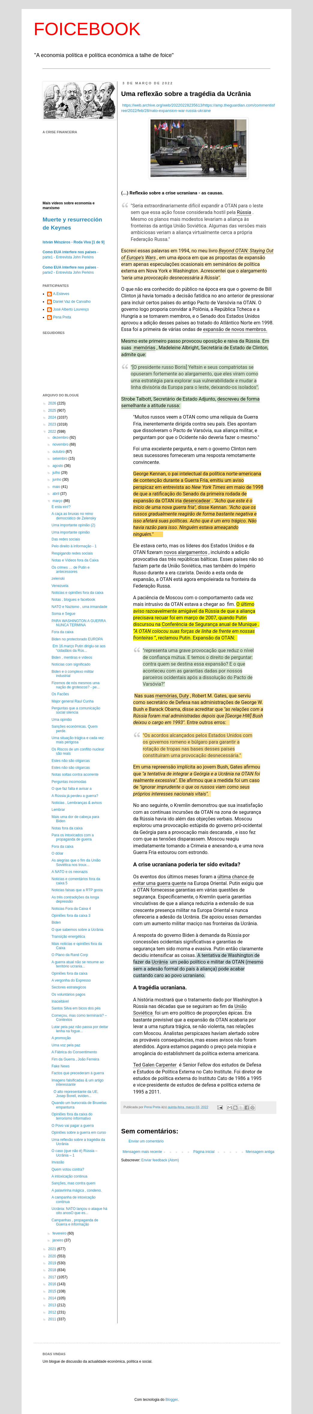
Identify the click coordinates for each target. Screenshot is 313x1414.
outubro (59, 452)
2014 (52, 1298)
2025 (52, 410)
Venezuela (60, 586)
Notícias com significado (71, 664)
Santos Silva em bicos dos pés (76, 1008)
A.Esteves (61, 294)
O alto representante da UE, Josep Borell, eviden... (75, 1094)
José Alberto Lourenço (71, 309)
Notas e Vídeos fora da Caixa (75, 560)
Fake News (61, 1066)
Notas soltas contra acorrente (75, 774)
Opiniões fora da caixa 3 (71, 915)
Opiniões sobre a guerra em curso (79, 1132)
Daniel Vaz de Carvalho (72, 301)
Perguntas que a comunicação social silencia (76, 710)
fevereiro (59, 1233)
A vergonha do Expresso (71, 980)
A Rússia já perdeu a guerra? (75, 796)
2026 (52, 403)
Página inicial (204, 1152)
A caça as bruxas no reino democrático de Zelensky (74, 516)
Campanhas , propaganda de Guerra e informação (75, 1222)
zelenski (58, 578)
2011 (52, 1319)
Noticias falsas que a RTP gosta (77, 890)
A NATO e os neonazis (70, 872)
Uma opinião (62, 720)
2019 (52, 1263)
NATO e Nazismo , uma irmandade (79, 607)
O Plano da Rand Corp (70, 955)
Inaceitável (60, 1001)
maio (56, 487)
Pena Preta (62, 317)
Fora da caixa (62, 632)
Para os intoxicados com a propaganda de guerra (73, 837)
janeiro (58, 1240)
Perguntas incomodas (69, 782)
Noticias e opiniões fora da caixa (77, 593)
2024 (52, 417)
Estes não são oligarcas (71, 761)
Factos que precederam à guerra (78, 1073)
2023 (52, 424)
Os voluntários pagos (68, 994)
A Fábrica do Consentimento (74, 1052)
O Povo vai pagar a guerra (73, 1126)
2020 (52, 1256)
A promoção (61, 1038)
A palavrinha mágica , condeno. (77, 1190)
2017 (52, 1277)
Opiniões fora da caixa (69, 973)
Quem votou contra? (68, 1169)
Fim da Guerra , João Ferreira (75, 1059)
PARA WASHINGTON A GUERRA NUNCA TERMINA (79, 623)
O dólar (57, 853)
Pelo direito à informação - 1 (74, 546)
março (58, 501)
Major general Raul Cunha (73, 701)
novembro (61, 444)
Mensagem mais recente (142, 1152)
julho (56, 473)
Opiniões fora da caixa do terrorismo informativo (72, 1116)
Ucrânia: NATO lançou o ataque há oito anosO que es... (79, 1211)
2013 (52, 1305)
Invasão (58, 1162)
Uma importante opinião (71, 532)
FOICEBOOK (87, 29)
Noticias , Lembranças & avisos (77, 803)
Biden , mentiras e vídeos (72, 657)
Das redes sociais (66, 539)
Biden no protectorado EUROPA (77, 639)
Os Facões (60, 694)
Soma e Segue (63, 614)
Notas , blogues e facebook (73, 599)
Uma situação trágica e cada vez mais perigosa (78, 740)
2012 (52, 1312)
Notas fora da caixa (67, 828)
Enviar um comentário (146, 1141)
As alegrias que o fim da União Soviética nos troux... (76, 862)
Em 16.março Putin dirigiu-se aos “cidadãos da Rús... (79, 648)
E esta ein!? (61, 507)
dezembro (61, 437)
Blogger (171, 1399)
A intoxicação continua (69, 1176)
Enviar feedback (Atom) (160, 1160)
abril (56, 494)
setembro (60, 458)
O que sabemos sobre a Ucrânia (77, 930)
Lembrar (58, 810)
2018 (52, 1270)
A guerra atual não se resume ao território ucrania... (78, 964)
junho (57, 479)
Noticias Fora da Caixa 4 (71, 909)
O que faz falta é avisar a (71, 789)
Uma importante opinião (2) (73, 525)
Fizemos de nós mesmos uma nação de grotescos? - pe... (76, 685)
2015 (52, 1291)
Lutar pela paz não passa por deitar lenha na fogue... (80, 1029)
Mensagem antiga (260, 1152)
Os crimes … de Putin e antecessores (71, 569)
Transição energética (68, 936)
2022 (52, 431)
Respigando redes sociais (72, 553)
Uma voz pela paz (66, 1045)
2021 (52, 1249)
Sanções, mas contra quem (73, 1183)
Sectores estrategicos (69, 987)
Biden (56, 922)
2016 (52, 1284)
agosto (58, 466)
